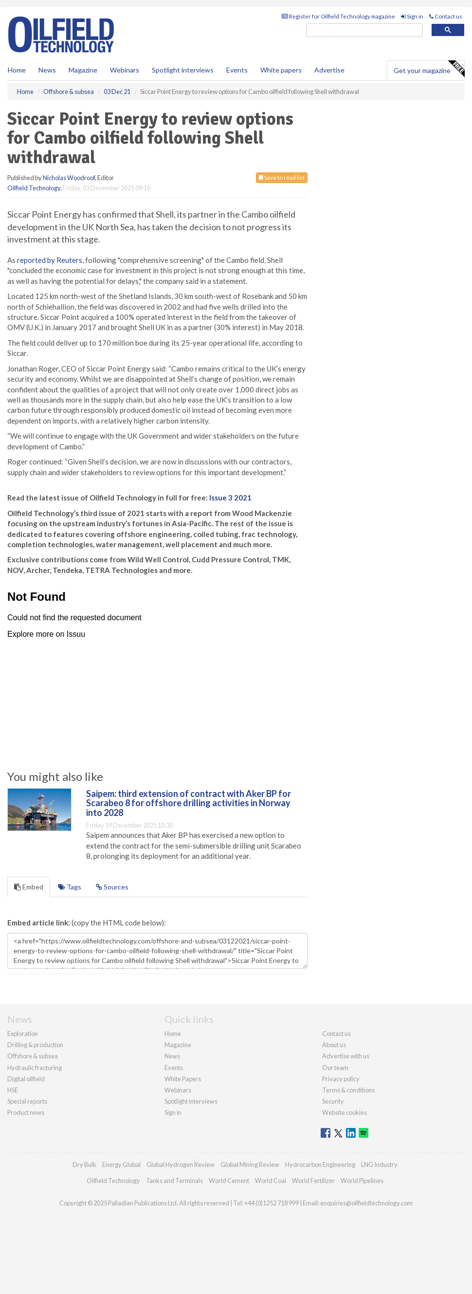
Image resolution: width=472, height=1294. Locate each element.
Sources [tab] (112, 887)
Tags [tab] (69, 887)
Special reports (27, 1101)
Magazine (83, 70)
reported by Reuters (49, 260)
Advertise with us (345, 1056)
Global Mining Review (249, 1164)
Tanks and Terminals (174, 1180)
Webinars (124, 70)
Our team (335, 1068)
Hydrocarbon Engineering (320, 1164)
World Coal (270, 1180)
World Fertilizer (313, 1180)
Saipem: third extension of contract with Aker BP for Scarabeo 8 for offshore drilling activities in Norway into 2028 (188, 803)
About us (334, 1045)
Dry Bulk (84, 1164)
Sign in (412, 16)
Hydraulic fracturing (34, 1068)
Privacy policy (341, 1079)
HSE (12, 1090)
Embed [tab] (28, 887)
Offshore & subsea (32, 1056)
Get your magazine (429, 69)
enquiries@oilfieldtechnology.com (366, 1203)
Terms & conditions (348, 1090)
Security (333, 1101)
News (172, 1056)
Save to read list (282, 177)
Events (237, 70)
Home (17, 70)
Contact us (445, 16)
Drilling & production (35, 1045)
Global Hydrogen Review (180, 1164)
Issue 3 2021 (230, 497)
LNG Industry (379, 1164)
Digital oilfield (26, 1079)
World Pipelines (362, 1180)
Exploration (22, 1033)
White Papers (182, 1079)
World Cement (229, 1180)
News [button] (47, 70)
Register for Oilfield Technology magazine (338, 16)
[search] (364, 30)
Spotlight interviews (183, 70)
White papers (281, 70)
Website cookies (344, 1112)
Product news (25, 1112)
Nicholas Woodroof (69, 178)
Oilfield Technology (33, 188)
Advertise (329, 70)
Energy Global (121, 1164)
